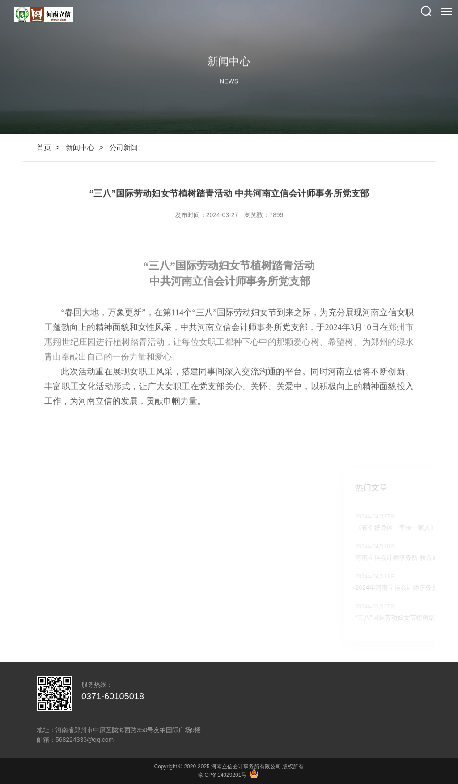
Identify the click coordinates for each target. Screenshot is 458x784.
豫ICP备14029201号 (222, 775)
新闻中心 (80, 147)
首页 (44, 147)
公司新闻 (123, 147)
